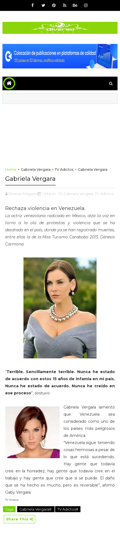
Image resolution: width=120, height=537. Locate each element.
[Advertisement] (60, 134)
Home (10, 169)
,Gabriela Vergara (78, 193)
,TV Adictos (103, 193)
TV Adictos (64, 169)
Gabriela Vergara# (35, 509)
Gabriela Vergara (35, 169)
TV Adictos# (67, 509)
